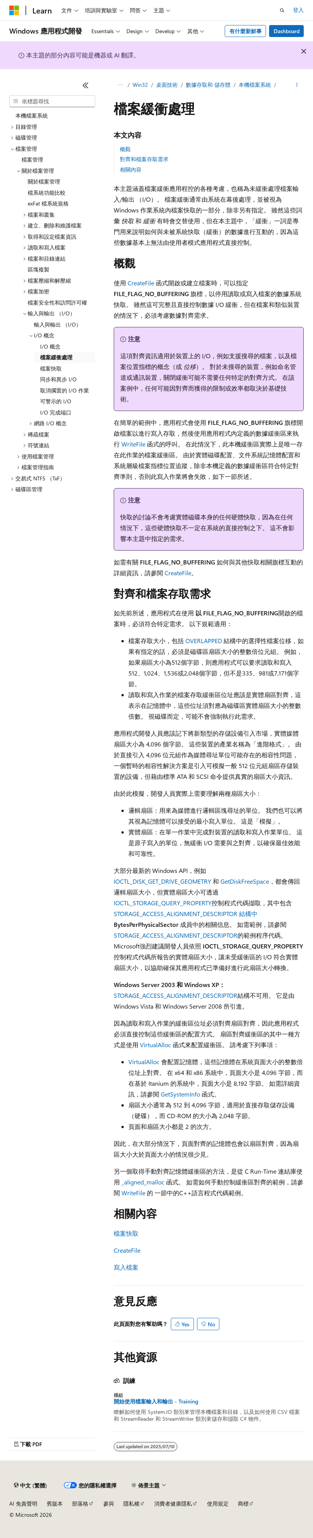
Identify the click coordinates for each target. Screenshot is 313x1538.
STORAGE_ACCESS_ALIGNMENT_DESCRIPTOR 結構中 (185, 914)
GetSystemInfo (180, 1094)
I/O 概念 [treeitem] (50, 346)
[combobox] (52, 101)
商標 (243, 1503)
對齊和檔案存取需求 (144, 159)
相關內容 (130, 169)
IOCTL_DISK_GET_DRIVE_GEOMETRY (162, 881)
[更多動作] (297, 85)
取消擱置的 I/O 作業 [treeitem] (64, 390)
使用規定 (218, 1503)
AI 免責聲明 (23, 1503)
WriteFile (133, 444)
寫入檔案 (126, 1267)
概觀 (125, 149)
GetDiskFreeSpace (244, 881)
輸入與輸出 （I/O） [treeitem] (57, 324)
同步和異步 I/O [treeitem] (58, 379)
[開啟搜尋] (282, 10)
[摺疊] (85, 85)
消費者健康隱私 (173, 1503)
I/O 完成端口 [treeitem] (55, 412)
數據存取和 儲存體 (208, 84)
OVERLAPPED (203, 641)
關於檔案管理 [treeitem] (44, 181)
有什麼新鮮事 (245, 31)
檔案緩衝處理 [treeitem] (56, 357)
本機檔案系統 (255, 84)
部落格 (80, 1503)
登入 (298, 9)
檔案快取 (126, 1233)
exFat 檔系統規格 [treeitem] (48, 203)
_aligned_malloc (143, 1182)
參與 (108, 1503)
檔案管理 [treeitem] (32, 159)
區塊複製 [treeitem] (38, 269)
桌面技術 (167, 84)
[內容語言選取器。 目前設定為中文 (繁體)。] (30, 1485)
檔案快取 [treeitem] (51, 368)
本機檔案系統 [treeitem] (31, 115)
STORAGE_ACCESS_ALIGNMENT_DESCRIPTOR (175, 935)
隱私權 (131, 1503)
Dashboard (287, 31)
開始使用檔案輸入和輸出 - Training (156, 1401)
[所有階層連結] (120, 85)
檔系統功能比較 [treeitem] (47, 192)
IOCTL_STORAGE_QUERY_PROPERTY (163, 903)
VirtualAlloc (155, 1045)
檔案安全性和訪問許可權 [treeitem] (57, 302)
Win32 (140, 84)
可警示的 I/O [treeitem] (55, 401)
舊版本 (55, 1503)
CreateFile (141, 283)
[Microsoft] (14, 10)
